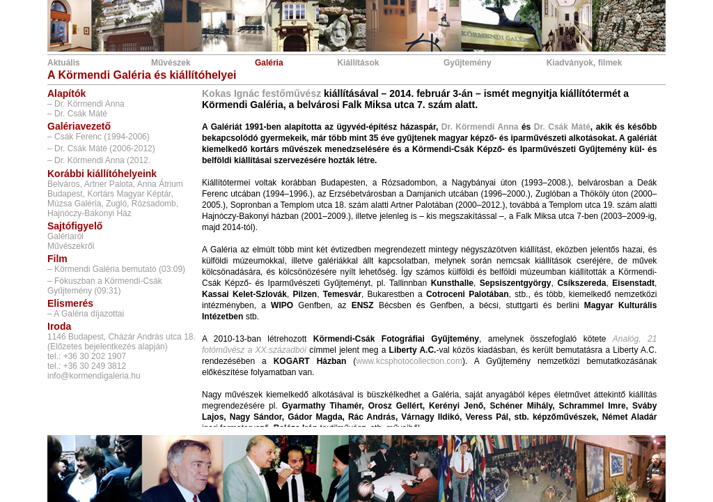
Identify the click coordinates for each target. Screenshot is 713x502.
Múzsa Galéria (74, 203)
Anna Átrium (160, 184)
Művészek (171, 63)
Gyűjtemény (468, 63)
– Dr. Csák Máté (77, 114)
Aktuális (63, 63)
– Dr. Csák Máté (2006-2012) (101, 148)
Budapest (65, 194)
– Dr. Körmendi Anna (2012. (98, 160)
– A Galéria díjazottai (85, 314)
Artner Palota (108, 184)
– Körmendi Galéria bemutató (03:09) (116, 269)
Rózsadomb (154, 203)
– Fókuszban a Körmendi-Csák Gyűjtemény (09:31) (104, 286)
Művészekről (70, 246)
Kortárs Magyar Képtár (129, 194)
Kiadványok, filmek (584, 63)
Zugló (116, 203)
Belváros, (64, 184)
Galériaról (65, 236)
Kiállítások (358, 63)
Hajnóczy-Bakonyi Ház (89, 213)
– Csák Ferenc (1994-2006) (98, 137)
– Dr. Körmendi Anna (86, 104)
